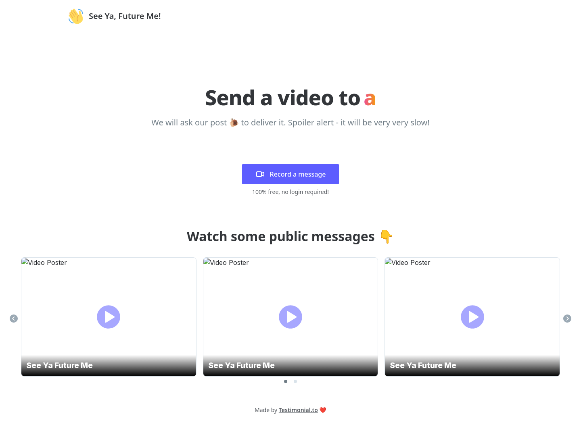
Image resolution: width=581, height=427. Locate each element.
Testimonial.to (298, 410)
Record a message (290, 174)
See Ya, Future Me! (125, 15)
